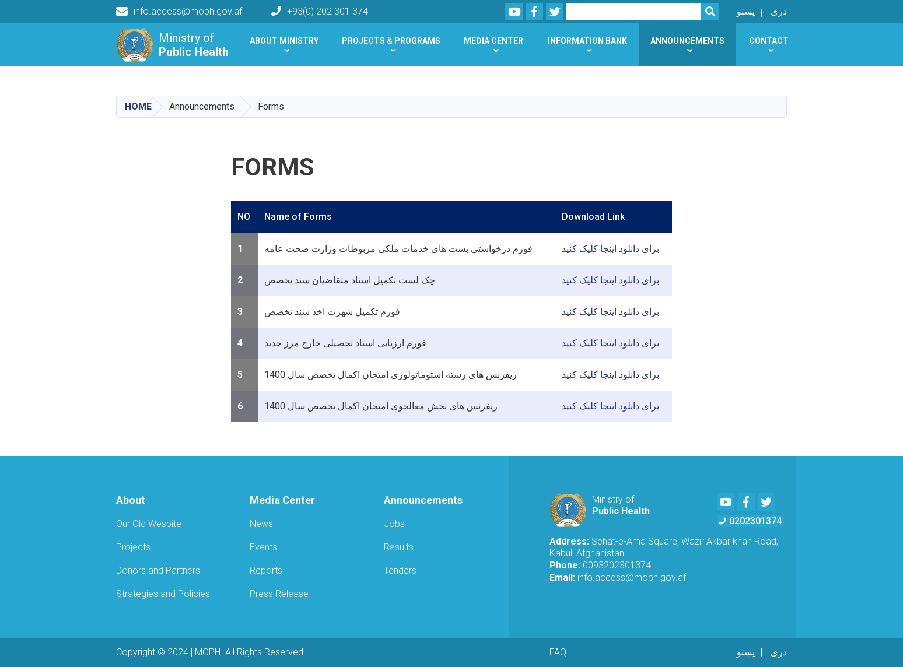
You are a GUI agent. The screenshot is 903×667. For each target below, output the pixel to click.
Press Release (279, 593)
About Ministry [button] (284, 40)
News (261, 523)
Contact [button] (769, 40)
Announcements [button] (687, 40)
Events (263, 547)
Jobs (394, 523)
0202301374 (750, 520)
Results (399, 547)
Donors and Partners (158, 570)
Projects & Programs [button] (391, 40)
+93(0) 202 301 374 (319, 11)
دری (779, 11)
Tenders (400, 570)
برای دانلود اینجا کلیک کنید (610, 248)
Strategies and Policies (163, 593)
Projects (133, 547)
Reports (266, 570)
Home (138, 106)
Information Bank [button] (587, 40)
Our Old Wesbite (148, 523)
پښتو (746, 11)
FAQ (558, 652)
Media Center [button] (493, 40)
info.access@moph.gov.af (179, 11)
